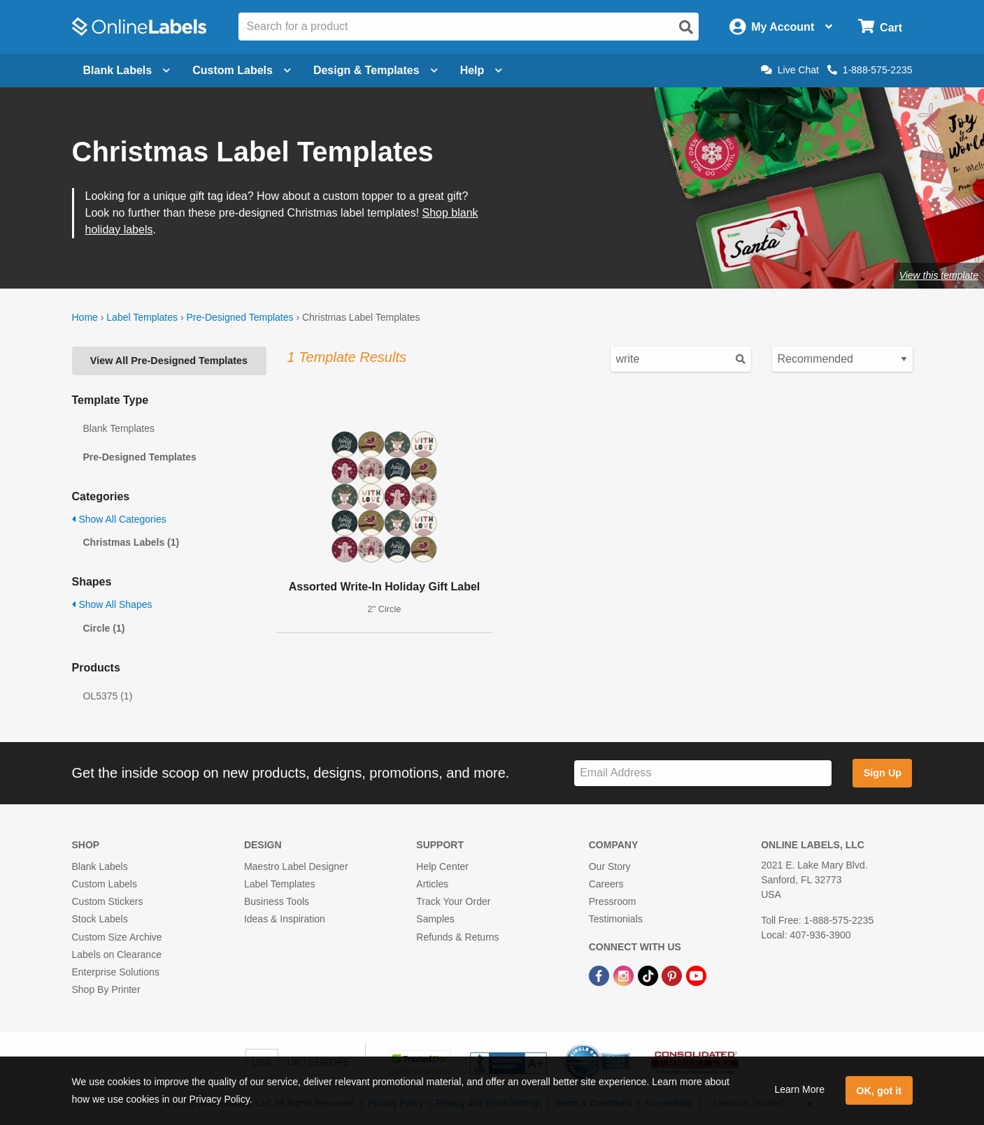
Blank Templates (119, 428)
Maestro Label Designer (296, 866)
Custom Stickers (107, 901)
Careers (606, 884)
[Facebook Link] (600, 974)
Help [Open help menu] (481, 70)
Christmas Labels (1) (131, 542)
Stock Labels (100, 918)
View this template (938, 275)
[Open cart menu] (880, 26)
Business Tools (276, 901)
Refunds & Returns (457, 937)
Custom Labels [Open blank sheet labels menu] (241, 70)
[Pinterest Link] (673, 974)
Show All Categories (119, 519)
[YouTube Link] (696, 974)
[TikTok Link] (649, 974)
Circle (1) (104, 628)
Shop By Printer (106, 989)
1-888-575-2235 (870, 69)
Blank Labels (100, 866)
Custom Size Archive (117, 937)
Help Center (442, 866)
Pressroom (612, 901)
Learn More (799, 1089)
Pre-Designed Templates (239, 317)
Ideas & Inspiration (284, 918)
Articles (432, 884)
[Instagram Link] (624, 974)
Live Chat (790, 70)
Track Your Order (453, 901)
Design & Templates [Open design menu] (375, 70)
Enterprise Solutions (115, 972)
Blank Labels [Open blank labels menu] (127, 70)
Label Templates (142, 317)
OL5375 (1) (108, 696)
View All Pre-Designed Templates (169, 360)
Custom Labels (104, 884)
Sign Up (882, 772)
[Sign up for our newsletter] (703, 773)
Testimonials (616, 918)
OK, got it (878, 1090)
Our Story (610, 866)
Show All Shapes (112, 604)
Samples (435, 918)
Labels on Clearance (117, 954)
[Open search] (686, 27)
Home (85, 317)
